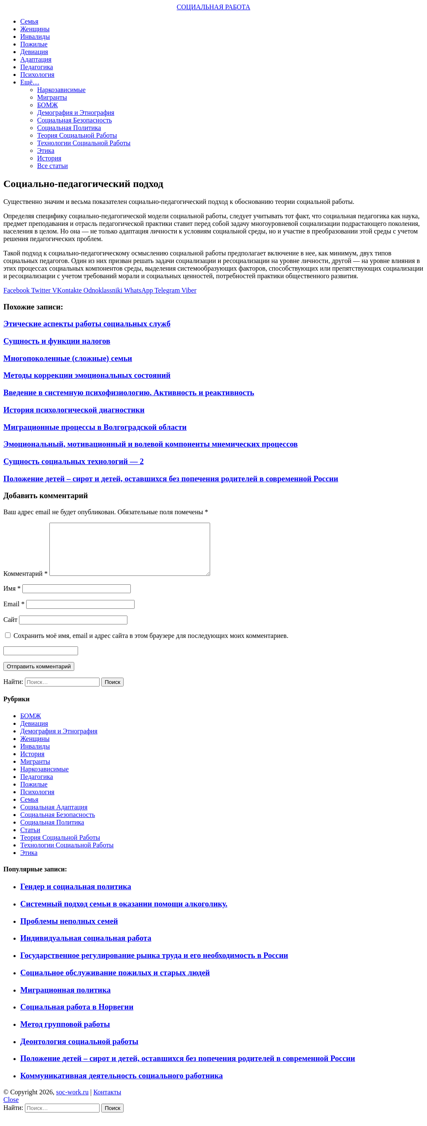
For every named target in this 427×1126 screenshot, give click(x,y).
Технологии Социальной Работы (83, 143)
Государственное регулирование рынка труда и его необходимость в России (154, 965)
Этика (45, 150)
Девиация (34, 51)
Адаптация (35, 59)
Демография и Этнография (75, 112)
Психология (37, 74)
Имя (12, 598)
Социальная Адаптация (53, 817)
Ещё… (29, 82)
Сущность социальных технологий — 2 (73, 461)
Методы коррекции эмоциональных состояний (86, 375)
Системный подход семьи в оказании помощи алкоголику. (123, 913)
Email (13, 614)
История (49, 158)
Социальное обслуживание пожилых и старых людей (115, 982)
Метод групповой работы (65, 1034)
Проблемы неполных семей (69, 931)
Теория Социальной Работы (77, 135)
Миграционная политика (65, 1000)
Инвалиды (35, 36)
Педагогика (36, 67)
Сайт (10, 629)
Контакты (107, 1102)
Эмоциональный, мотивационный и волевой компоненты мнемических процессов (150, 444)
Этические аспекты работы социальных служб (86, 323)
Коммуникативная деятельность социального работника (121, 1085)
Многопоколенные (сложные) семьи (67, 358)
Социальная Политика (69, 127)
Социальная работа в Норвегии (76, 1016)
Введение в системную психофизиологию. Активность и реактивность (128, 392)
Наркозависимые (61, 89)
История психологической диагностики (74, 409)
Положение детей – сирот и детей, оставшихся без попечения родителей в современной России (170, 478)
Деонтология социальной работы (79, 1051)
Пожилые (34, 44)
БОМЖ (47, 105)
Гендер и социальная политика (75, 896)
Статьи (30, 840)
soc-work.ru (72, 1102)
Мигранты (52, 97)
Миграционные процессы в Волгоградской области (94, 427)
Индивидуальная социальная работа (85, 948)
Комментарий (25, 583)
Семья (29, 21)
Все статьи (52, 165)
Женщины (34, 29)
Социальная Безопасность (74, 120)
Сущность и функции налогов (56, 340)
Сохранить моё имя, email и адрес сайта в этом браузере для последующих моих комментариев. (151, 645)
